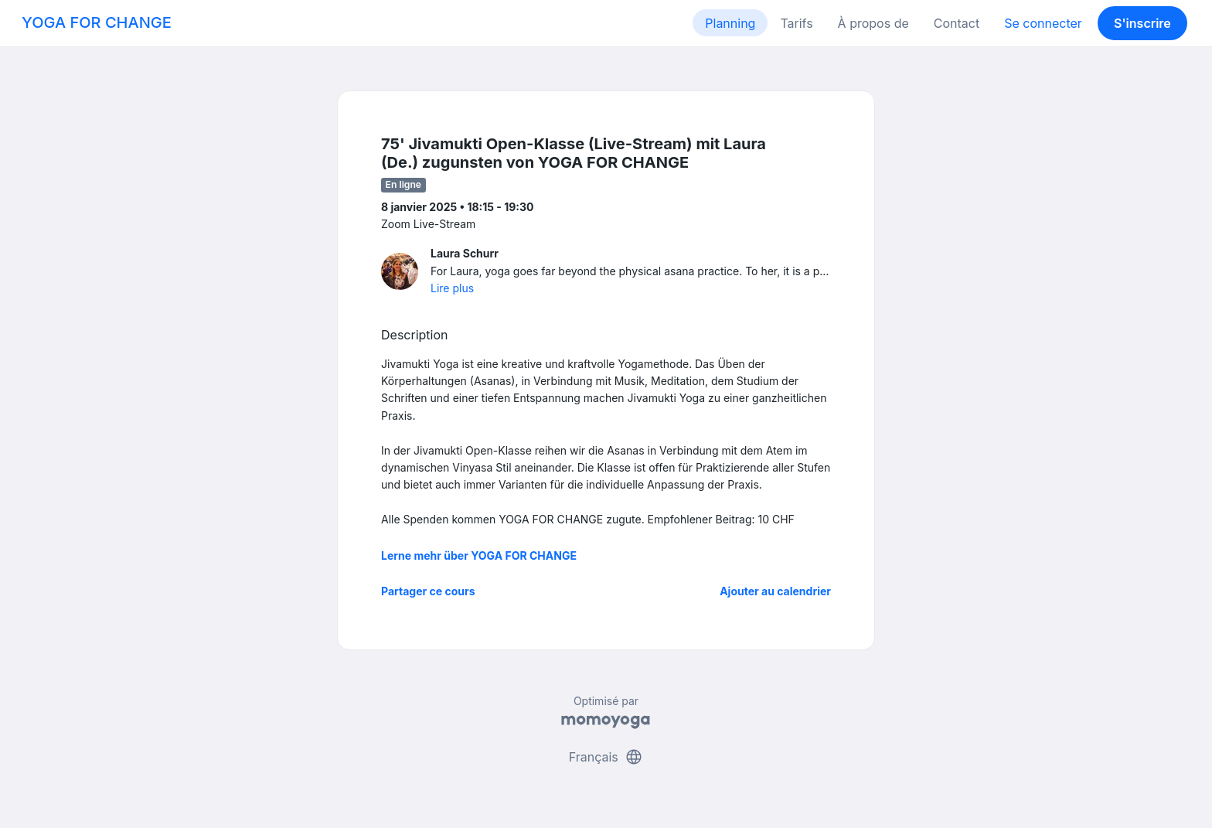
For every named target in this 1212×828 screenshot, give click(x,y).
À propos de (873, 23)
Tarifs (796, 23)
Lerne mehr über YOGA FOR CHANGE (479, 555)
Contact (956, 23)
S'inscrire (1142, 23)
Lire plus (452, 288)
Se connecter (1043, 23)
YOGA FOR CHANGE (97, 22)
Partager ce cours (428, 591)
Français (606, 757)
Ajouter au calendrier (775, 591)
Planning (730, 23)
